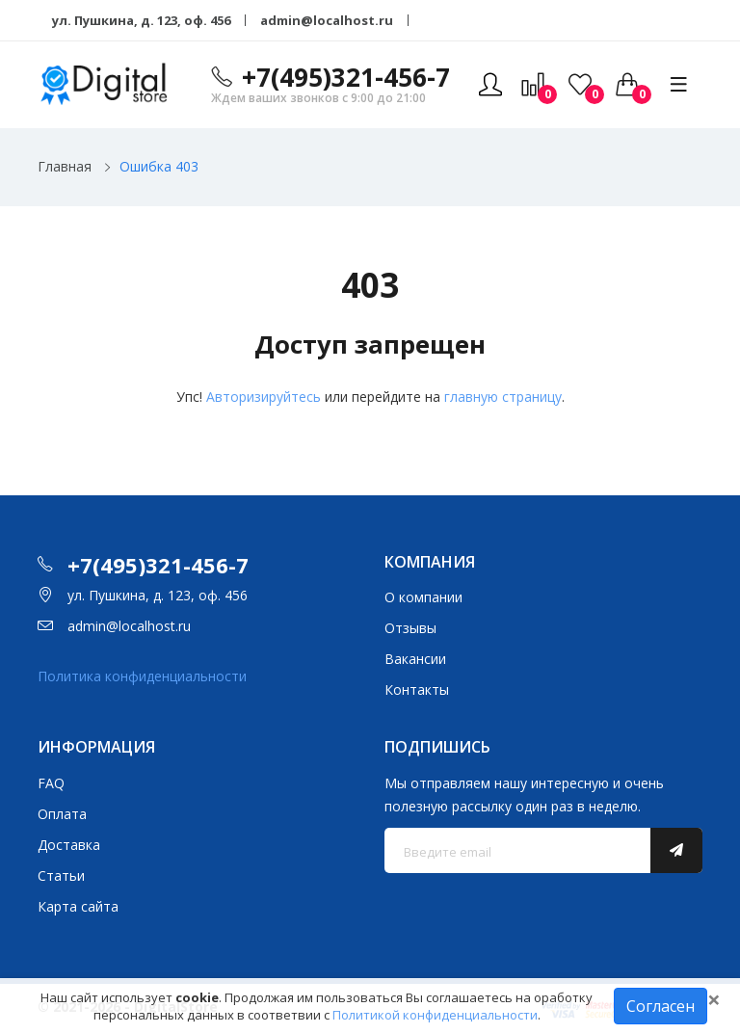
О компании (423, 597)
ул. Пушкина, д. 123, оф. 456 (141, 20)
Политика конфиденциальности (142, 676)
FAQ (51, 783)
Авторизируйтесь (263, 396)
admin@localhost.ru (326, 20)
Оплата (62, 814)
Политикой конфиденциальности (435, 1014)
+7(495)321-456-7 (346, 77)
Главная (65, 166)
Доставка (69, 844)
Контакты (416, 689)
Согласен (660, 1006)
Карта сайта (78, 906)
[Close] (714, 999)
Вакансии (415, 659)
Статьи (61, 875)
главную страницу (503, 396)
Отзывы (410, 628)
